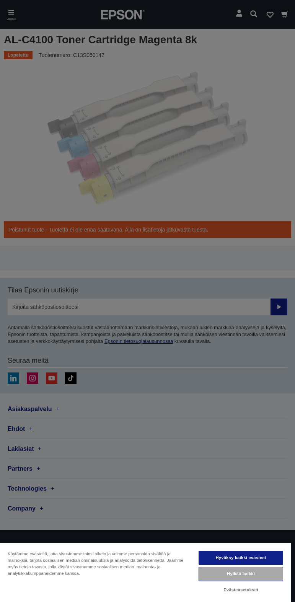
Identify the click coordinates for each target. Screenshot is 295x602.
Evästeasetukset (240, 589)
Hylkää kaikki (241, 573)
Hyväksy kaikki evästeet (240, 557)
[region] (145, 572)
